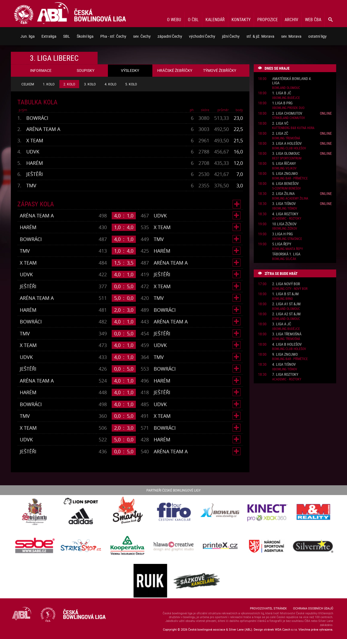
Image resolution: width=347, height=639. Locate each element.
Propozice (267, 20)
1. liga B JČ (281, 93)
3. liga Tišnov (284, 203)
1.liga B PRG (282, 103)
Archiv (291, 20)
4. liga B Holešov (287, 344)
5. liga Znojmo (285, 173)
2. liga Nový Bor (286, 284)
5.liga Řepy (281, 244)
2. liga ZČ (280, 133)
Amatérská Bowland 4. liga (292, 81)
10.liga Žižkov (284, 224)
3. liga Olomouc (286, 153)
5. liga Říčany (284, 163)
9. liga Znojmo (285, 354)
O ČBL (193, 20)
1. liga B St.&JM (285, 294)
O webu (174, 20)
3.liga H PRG (282, 234)
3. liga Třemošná (286, 334)
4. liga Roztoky (285, 214)
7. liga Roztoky (285, 374)
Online (326, 113)
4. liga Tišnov (284, 364)
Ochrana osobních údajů (313, 608)
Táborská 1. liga (286, 254)
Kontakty (241, 20)
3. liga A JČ (281, 324)
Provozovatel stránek (268, 608)
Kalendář (215, 20)
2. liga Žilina (283, 193)
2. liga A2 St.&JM (286, 314)
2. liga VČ (280, 123)
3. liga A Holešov (287, 143)
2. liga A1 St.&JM (286, 304)
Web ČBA (313, 20)
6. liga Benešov (285, 183)
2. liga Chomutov (287, 113)
